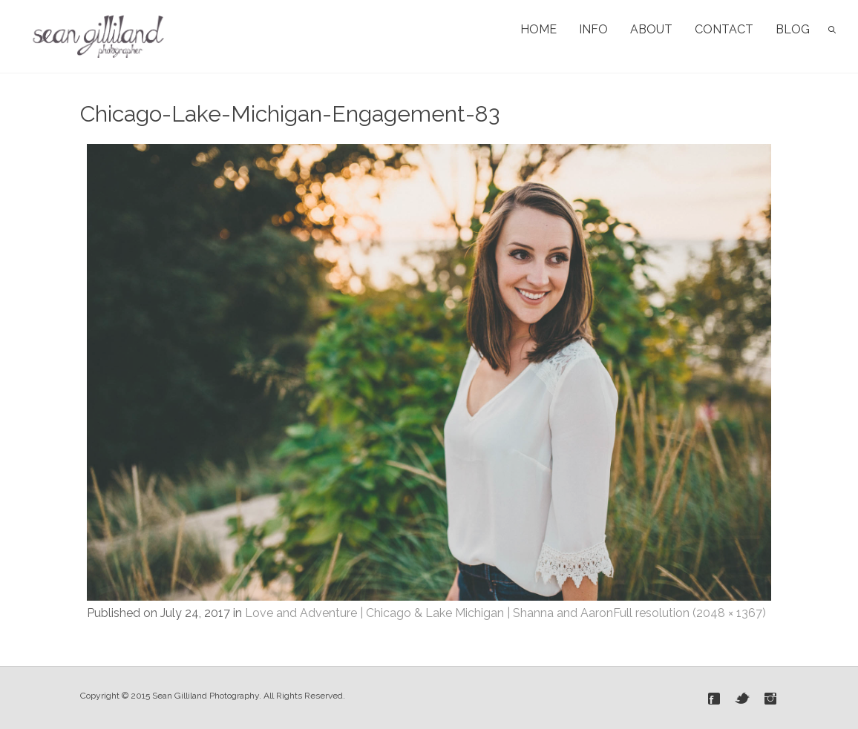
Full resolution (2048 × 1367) (689, 613)
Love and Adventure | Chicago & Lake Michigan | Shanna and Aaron (429, 613)
